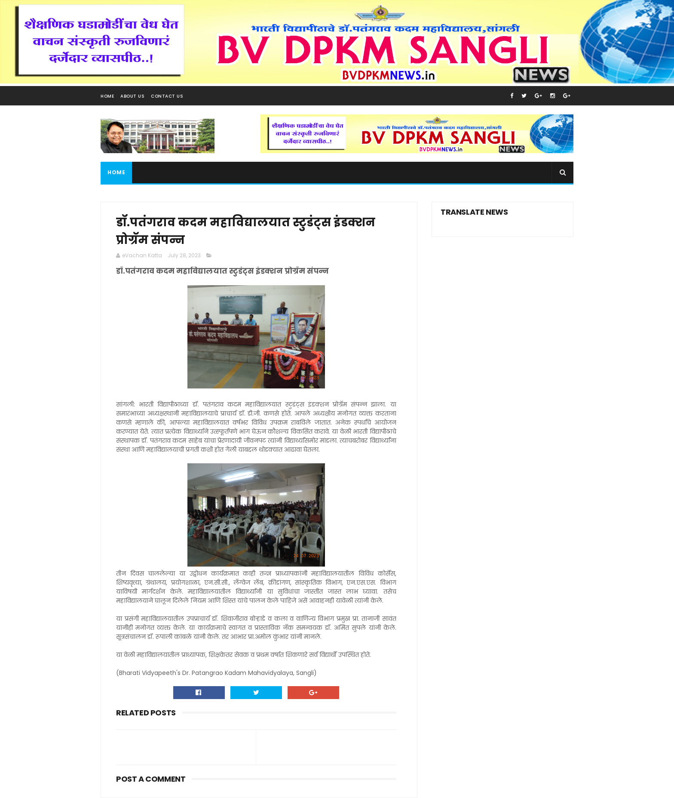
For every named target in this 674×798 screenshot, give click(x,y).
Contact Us (167, 96)
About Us (132, 96)
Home (107, 96)
